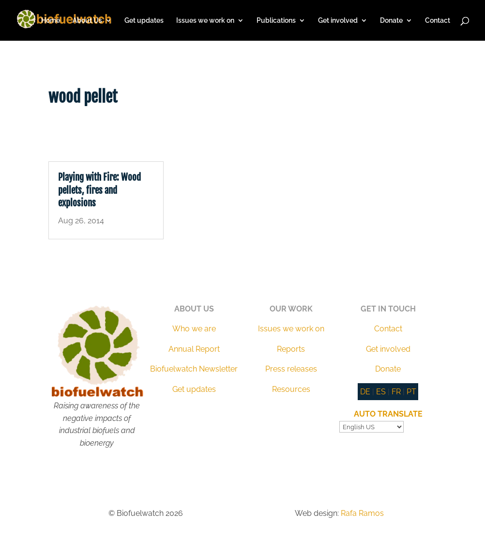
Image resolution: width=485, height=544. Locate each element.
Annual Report (194, 349)
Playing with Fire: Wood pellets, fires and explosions (99, 190)
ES (381, 391)
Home (50, 20)
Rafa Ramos (362, 513)
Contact (437, 20)
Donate (391, 20)
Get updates (144, 20)
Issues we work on (205, 20)
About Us (87, 20)
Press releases (291, 368)
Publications (276, 20)
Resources (291, 389)
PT (411, 391)
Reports (291, 349)
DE (365, 391)
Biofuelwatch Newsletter (194, 368)
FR (396, 391)
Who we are (194, 328)
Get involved (338, 20)
